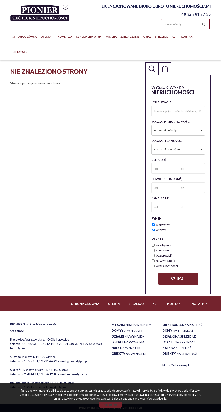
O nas (147, 36)
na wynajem (131, 325)
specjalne (160, 250)
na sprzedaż (182, 325)
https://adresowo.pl (175, 365)
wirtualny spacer (165, 266)
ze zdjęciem (161, 245)
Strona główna (24, 36)
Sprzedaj (161, 36)
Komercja (65, 36)
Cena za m (160, 198)
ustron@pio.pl (77, 374)
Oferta (114, 303)
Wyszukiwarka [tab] (151, 68)
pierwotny (161, 224)
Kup (174, 36)
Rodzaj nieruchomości (171, 121)
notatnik (19, 51)
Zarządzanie (129, 36)
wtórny (159, 230)
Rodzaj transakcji (167, 140)
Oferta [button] (47, 36)
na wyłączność (163, 260)
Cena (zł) (158, 160)
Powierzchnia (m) (166, 179)
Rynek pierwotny (89, 36)
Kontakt (187, 36)
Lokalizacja (161, 102)
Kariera (111, 36)
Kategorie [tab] (164, 68)
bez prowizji (162, 255)
